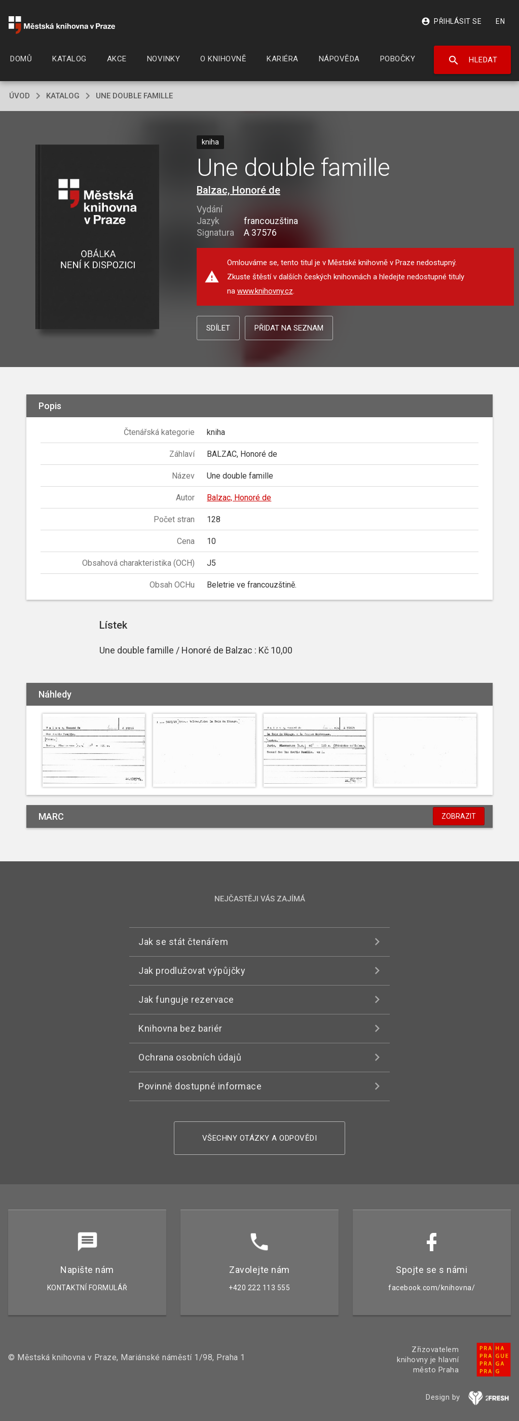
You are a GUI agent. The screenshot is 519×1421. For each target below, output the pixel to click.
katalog (63, 95)
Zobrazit (458, 816)
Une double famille (134, 95)
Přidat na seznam (288, 328)
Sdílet (218, 328)
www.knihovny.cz (265, 291)
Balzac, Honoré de (238, 190)
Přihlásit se (451, 21)
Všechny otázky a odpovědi (259, 1138)
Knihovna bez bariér (180, 1028)
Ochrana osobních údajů (189, 1057)
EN (500, 21)
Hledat (473, 60)
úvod (19, 95)
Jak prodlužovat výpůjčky (191, 970)
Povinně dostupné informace (200, 1086)
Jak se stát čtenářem (183, 941)
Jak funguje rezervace (186, 999)
